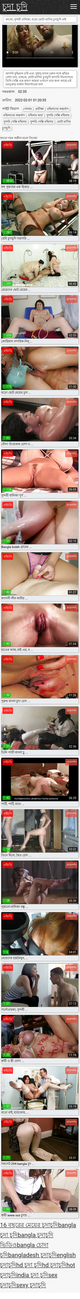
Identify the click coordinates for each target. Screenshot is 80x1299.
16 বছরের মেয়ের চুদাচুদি (29, 1225)
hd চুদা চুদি (29, 1265)
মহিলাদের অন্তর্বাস (57, 109)
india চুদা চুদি (32, 1275)
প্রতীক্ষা (39, 109)
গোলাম (27, 109)
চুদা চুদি (15, 7)
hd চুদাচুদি (54, 1265)
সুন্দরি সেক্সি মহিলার (58, 115)
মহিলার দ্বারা (35, 115)
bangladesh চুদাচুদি (32, 1255)
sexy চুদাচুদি (31, 1285)
